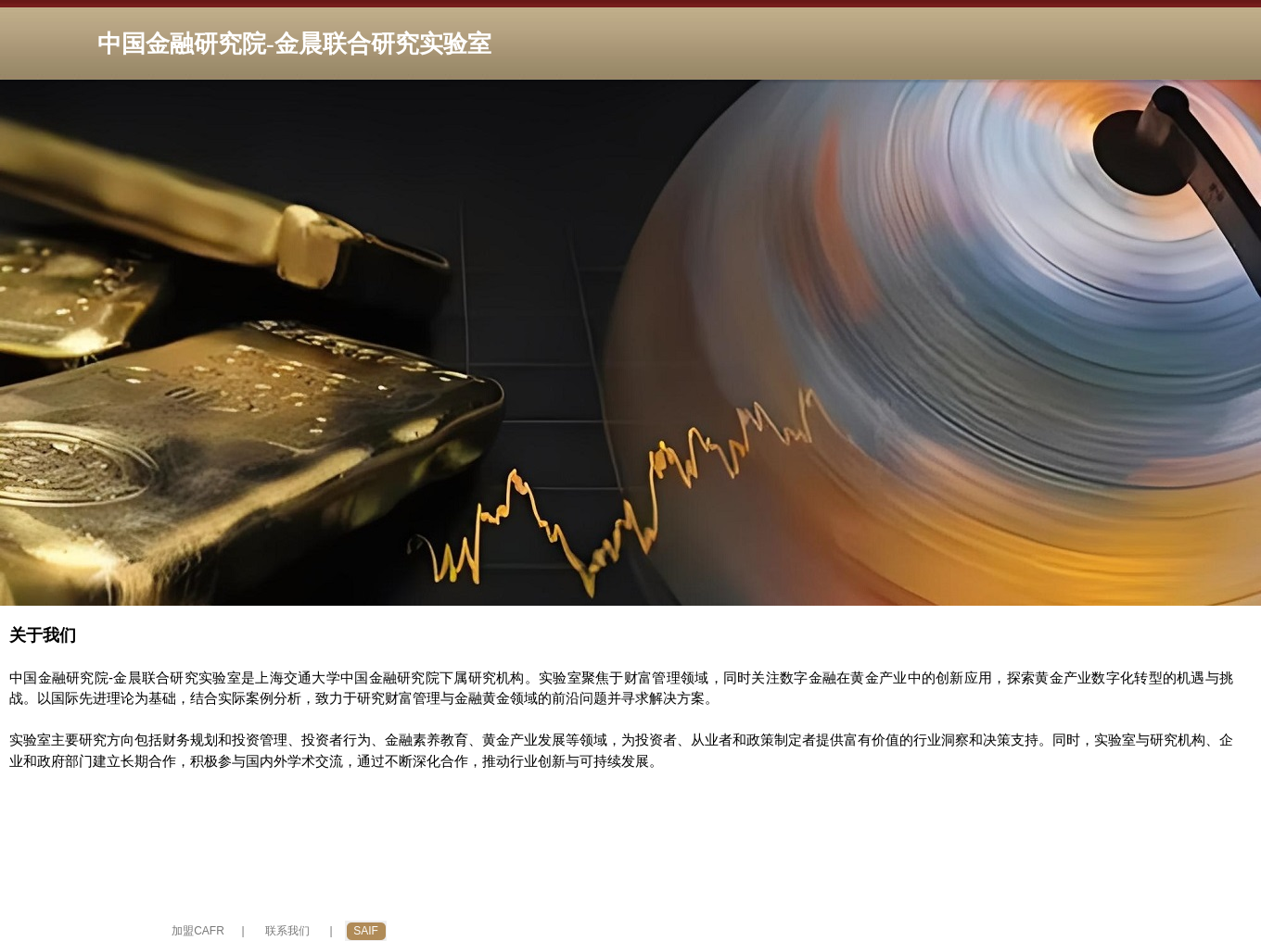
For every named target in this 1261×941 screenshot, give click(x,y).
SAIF (365, 930)
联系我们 (287, 930)
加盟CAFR (198, 930)
